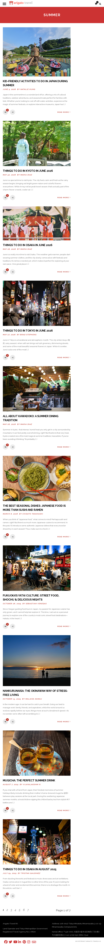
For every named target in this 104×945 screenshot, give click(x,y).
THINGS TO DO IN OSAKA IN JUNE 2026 (27, 245)
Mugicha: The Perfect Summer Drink (29, 780)
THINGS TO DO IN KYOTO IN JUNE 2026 (28, 170)
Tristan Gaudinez (30, 873)
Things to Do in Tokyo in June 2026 (28, 330)
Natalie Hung (27, 89)
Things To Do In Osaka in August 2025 (29, 869)
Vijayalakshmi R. (32, 784)
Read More (64, 112)
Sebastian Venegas (36, 604)
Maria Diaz (26, 175)
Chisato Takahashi (32, 514)
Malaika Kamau (33, 699)
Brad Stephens (28, 335)
